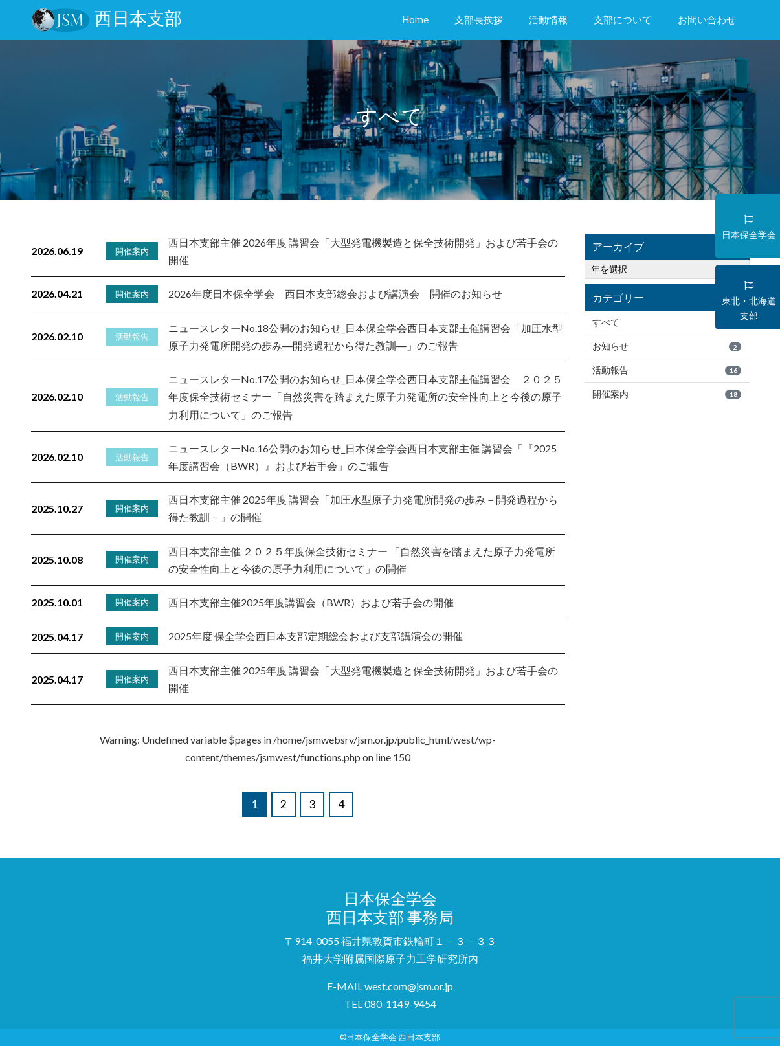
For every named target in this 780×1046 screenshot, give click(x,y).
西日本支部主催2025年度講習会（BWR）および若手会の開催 (311, 602)
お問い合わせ (707, 19)
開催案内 (666, 394)
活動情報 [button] (548, 19)
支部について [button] (623, 19)
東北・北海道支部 (749, 299)
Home (418, 18)
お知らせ (666, 346)
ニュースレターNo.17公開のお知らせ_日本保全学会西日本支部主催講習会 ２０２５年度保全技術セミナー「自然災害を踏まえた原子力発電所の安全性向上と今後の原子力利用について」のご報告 (365, 396)
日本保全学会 (749, 222)
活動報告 (666, 370)
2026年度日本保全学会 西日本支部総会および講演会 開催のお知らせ (335, 293)
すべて (666, 322)
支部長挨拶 (478, 19)
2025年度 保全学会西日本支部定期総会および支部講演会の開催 (315, 636)
